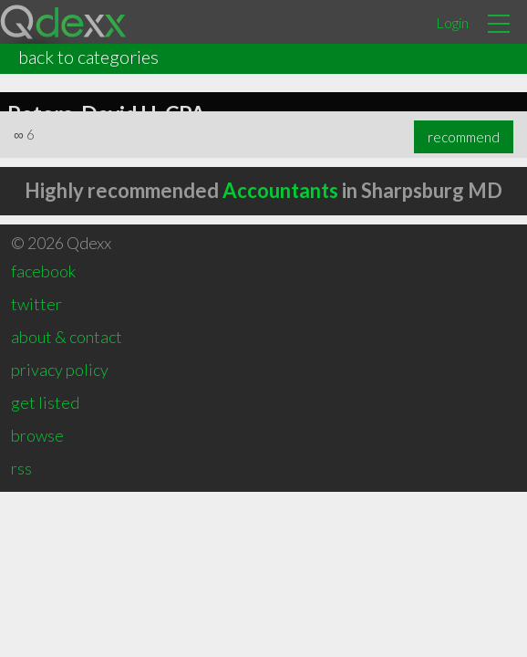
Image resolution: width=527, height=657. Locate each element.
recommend (464, 137)
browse (37, 435)
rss (21, 468)
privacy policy (59, 370)
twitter (36, 304)
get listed (45, 402)
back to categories (88, 57)
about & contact (66, 337)
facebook (43, 271)
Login (452, 22)
